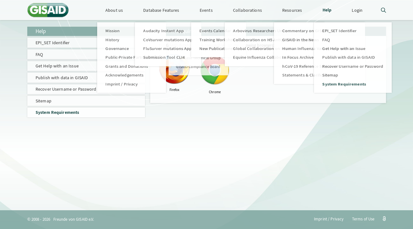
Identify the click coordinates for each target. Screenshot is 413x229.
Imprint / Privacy (328, 219)
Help (41, 31)
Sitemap (43, 101)
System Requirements (57, 112)
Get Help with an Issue (57, 66)
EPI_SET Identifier (53, 42)
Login (357, 10)
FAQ (39, 54)
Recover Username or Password (66, 89)
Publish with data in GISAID (62, 77)
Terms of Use (363, 219)
